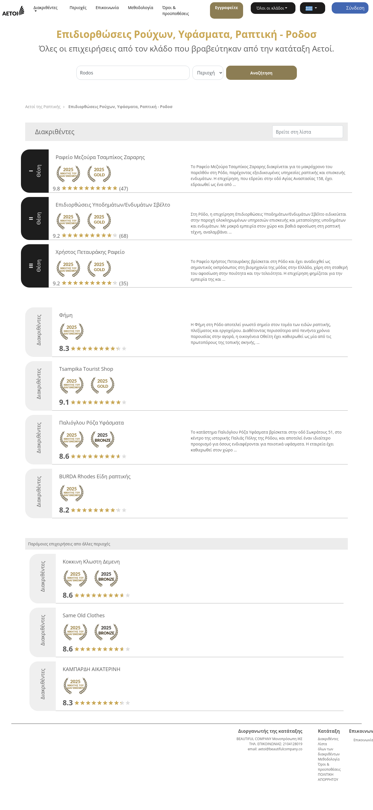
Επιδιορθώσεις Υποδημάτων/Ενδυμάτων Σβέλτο (113, 204)
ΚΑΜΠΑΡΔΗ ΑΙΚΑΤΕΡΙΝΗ (92, 669)
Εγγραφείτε (226, 7)
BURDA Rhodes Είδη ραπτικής (94, 476)
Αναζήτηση (261, 73)
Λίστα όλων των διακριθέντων (329, 749)
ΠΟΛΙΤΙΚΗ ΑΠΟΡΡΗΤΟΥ (328, 777)
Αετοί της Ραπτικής (43, 106)
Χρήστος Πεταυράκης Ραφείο (90, 251)
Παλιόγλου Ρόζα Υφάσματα (91, 422)
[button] (312, 8)
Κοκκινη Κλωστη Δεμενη (91, 561)
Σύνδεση (349, 8)
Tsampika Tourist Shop (86, 368)
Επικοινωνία (107, 7)
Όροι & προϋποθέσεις (175, 10)
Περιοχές (78, 7)
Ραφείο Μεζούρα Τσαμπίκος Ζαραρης (100, 157)
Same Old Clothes (84, 615)
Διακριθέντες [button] (45, 7)
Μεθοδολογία (140, 7)
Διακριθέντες (328, 738)
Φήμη (66, 315)
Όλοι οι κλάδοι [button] (270, 8)
